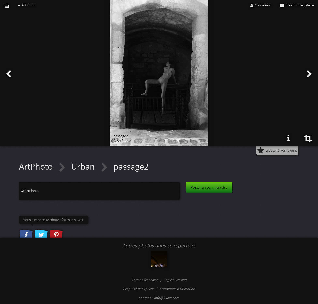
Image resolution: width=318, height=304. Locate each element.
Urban (84, 166)
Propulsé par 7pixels (138, 289)
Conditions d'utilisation (177, 289)
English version (175, 280)
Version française (145, 280)
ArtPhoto (27, 5)
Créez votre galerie (297, 5)
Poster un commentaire (209, 187)
